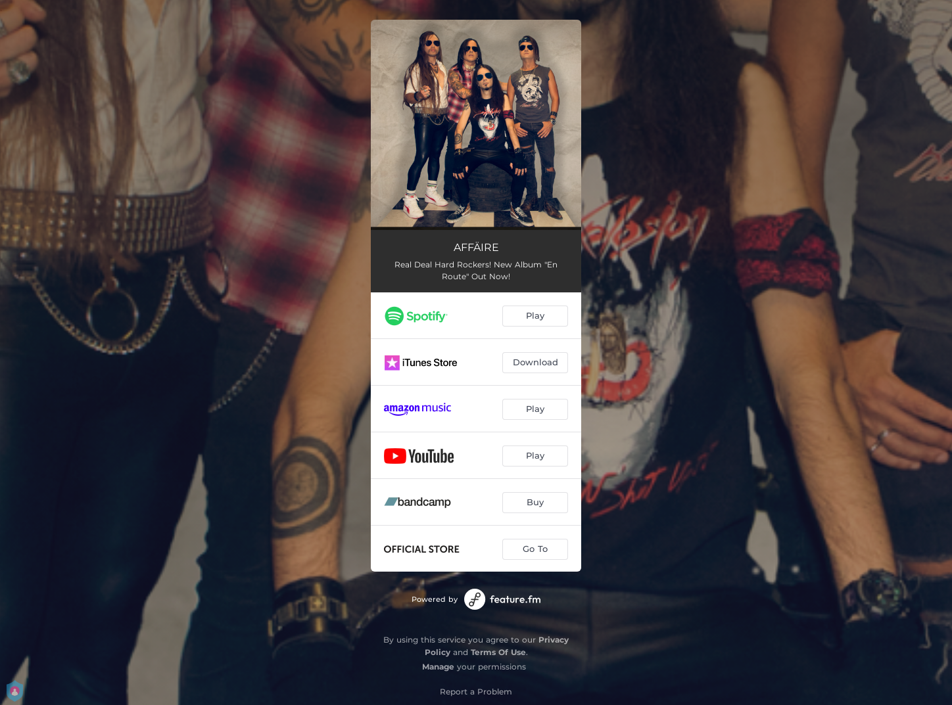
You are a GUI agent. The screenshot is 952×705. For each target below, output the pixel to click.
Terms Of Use (498, 652)
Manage (438, 666)
